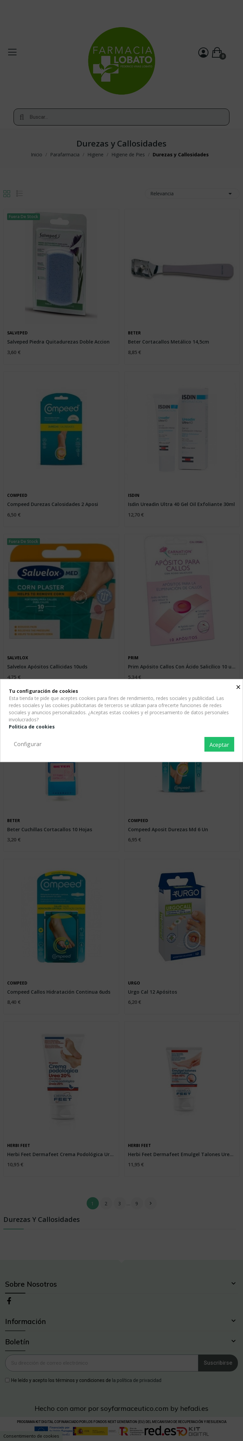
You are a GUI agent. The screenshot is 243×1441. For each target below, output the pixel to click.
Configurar (28, 744)
